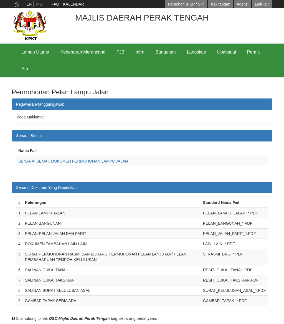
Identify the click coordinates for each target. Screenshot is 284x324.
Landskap (196, 52)
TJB (120, 52)
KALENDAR (73, 4)
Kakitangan (220, 4)
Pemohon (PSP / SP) (186, 4)
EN (29, 4)
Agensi (242, 4)
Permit (253, 52)
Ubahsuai (226, 52)
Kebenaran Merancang (83, 52)
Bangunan (166, 52)
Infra (140, 52)
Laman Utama (35, 52)
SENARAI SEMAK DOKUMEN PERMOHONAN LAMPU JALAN (73, 161)
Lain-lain (262, 4)
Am (24, 68)
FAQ (55, 4)
